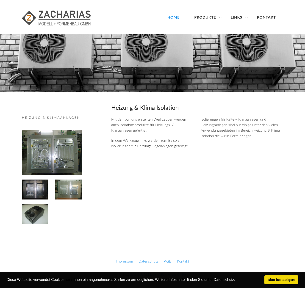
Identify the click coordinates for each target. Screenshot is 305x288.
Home (173, 17)
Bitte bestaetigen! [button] (281, 280)
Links (236, 17)
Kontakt (266, 17)
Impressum (124, 261)
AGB (167, 261)
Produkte (205, 17)
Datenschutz (148, 261)
